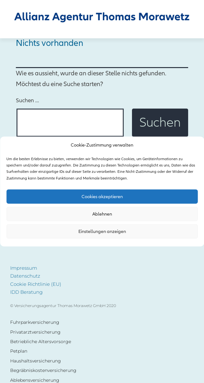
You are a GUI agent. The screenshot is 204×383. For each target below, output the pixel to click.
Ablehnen (102, 214)
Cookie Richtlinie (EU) (35, 284)
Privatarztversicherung (35, 332)
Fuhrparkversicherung (34, 322)
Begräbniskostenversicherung (43, 370)
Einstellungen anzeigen (102, 231)
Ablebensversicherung (34, 380)
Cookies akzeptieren (102, 196)
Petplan (18, 351)
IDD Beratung (26, 292)
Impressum (23, 268)
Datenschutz (25, 276)
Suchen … (27, 100)
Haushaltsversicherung (35, 361)
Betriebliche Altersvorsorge (40, 341)
